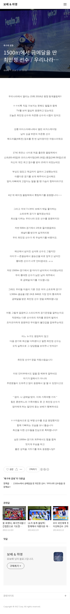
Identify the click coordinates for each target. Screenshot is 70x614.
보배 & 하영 (10, 4)
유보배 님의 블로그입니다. (20, 559)
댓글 (5, 538)
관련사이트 (8, 595)
